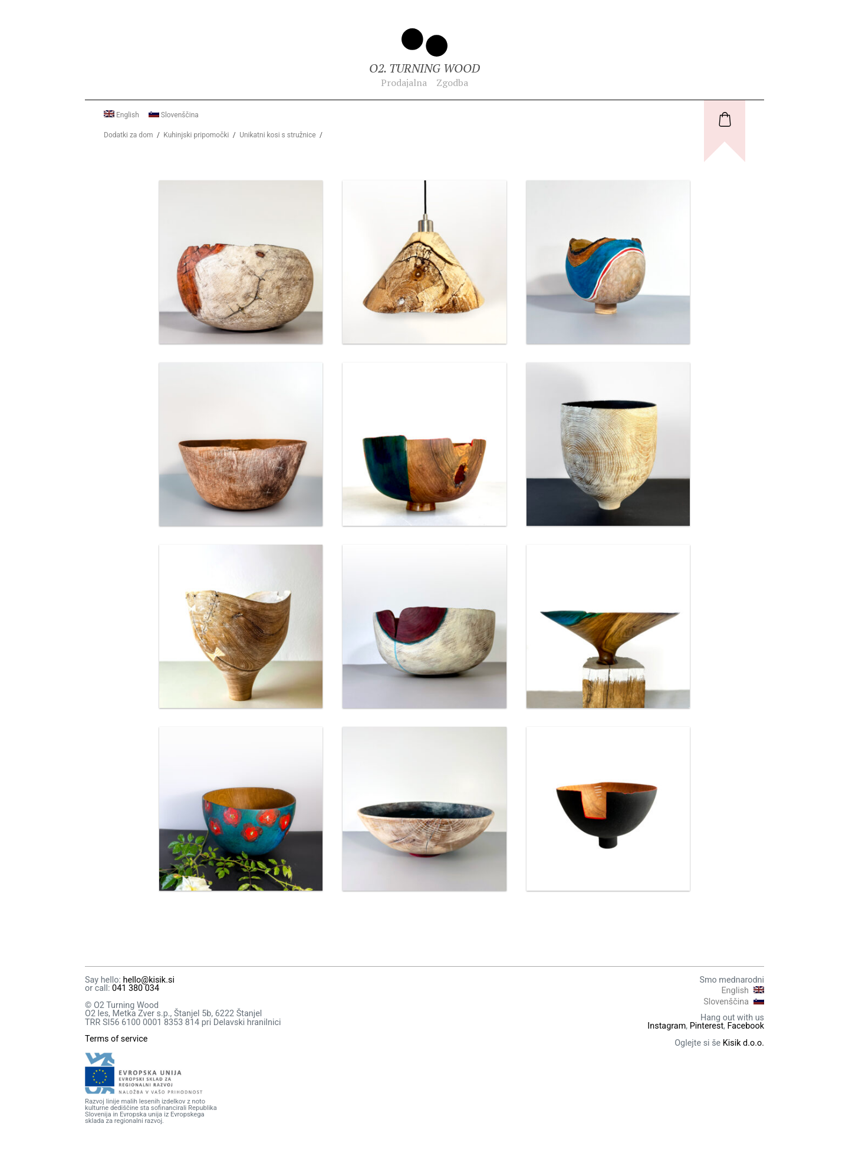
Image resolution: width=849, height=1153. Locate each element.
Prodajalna (404, 82)
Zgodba (452, 82)
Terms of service (116, 1039)
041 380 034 (135, 988)
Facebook (746, 1026)
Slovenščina (174, 115)
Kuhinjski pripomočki (196, 135)
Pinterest (706, 1026)
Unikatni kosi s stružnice (277, 135)
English (121, 115)
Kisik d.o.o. (743, 1043)
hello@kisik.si (148, 980)
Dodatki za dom (128, 135)
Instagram (666, 1026)
